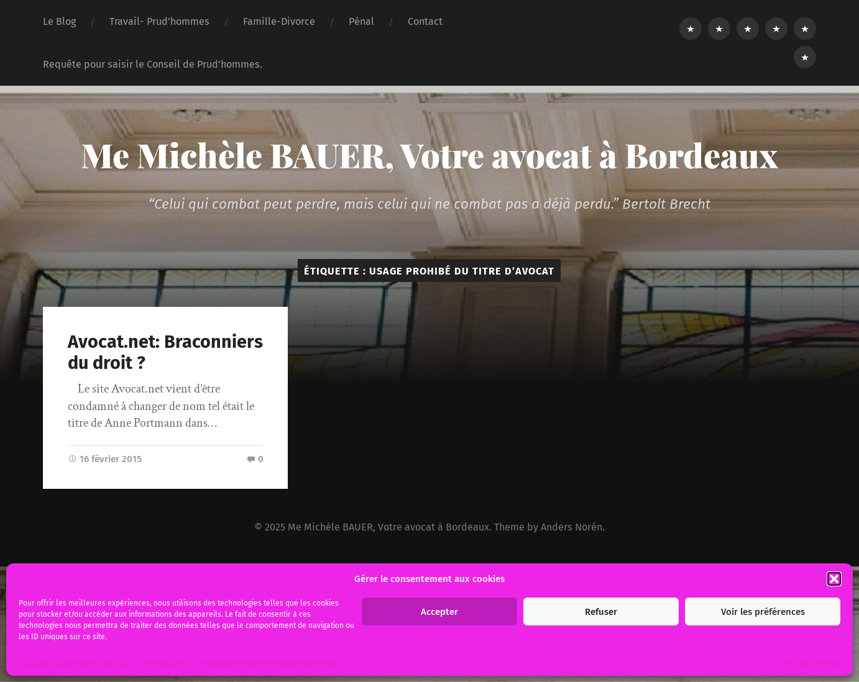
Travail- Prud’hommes (159, 21)
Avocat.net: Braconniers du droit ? (165, 353)
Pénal (361, 21)
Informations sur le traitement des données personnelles (239, 662)
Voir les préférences (763, 611)
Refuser (601, 611)
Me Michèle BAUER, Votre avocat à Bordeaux (429, 154)
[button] (834, 579)
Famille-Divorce (279, 21)
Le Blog (59, 21)
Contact (425, 21)
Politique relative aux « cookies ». (76, 662)
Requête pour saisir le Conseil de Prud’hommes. (152, 64)
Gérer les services (809, 662)
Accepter (439, 611)
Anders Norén (571, 527)
